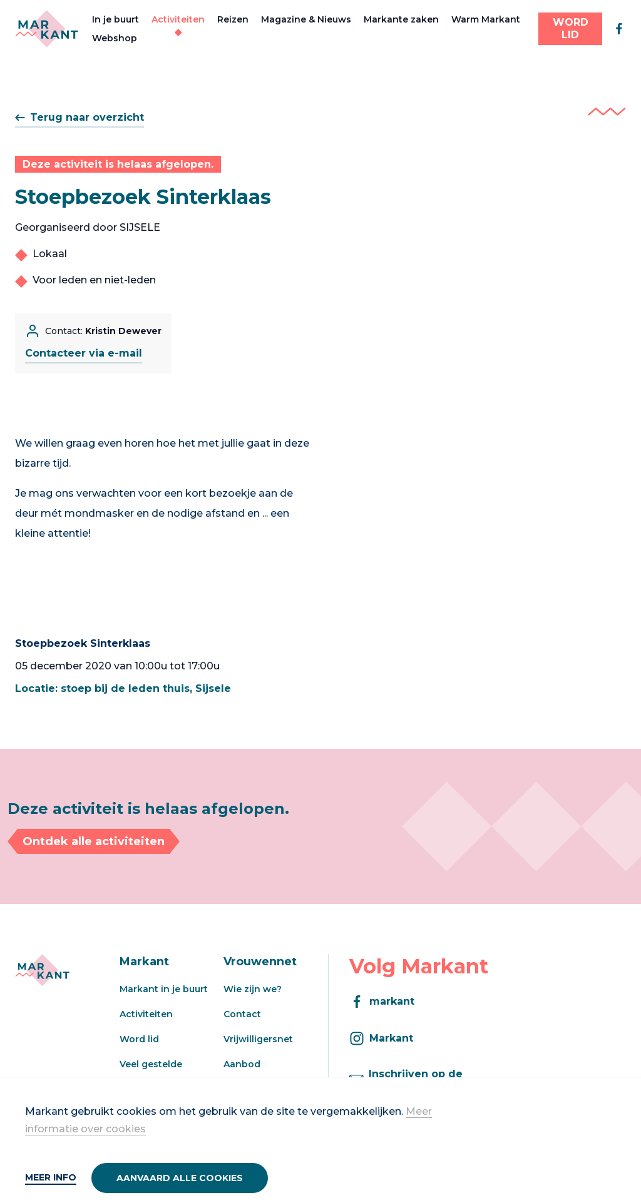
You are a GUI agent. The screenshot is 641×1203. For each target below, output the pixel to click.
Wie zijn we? (252, 989)
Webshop (114, 38)
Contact (242, 1014)
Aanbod (241, 1064)
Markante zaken (401, 19)
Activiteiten (178, 19)
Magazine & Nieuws (306, 19)
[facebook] (619, 29)
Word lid (139, 1039)
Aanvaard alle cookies (179, 1178)
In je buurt (115, 19)
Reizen (233, 19)
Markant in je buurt (164, 989)
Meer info (50, 1177)
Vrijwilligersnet (258, 1039)
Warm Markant (485, 19)
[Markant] (46, 29)
